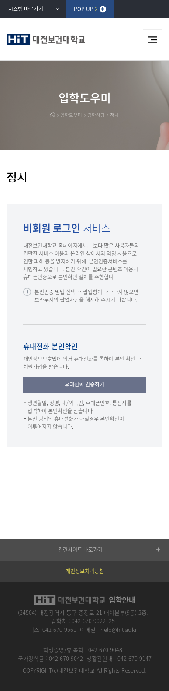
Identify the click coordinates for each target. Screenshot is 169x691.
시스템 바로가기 (25, 9)
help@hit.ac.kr (118, 629)
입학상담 (96, 115)
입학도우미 (71, 115)
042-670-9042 (66, 658)
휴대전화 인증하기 (84, 384)
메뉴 (152, 39)
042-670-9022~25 (93, 621)
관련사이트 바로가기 (80, 550)
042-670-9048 (105, 649)
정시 (114, 115)
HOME (52, 114)
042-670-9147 (134, 658)
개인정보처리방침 (85, 571)
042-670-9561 (59, 629)
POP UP (86, 9)
